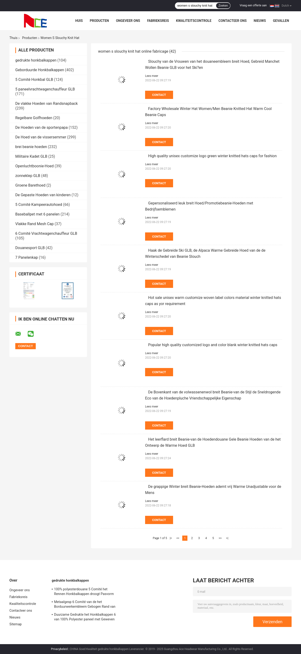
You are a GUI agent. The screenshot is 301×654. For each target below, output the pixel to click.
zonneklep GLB (27, 175)
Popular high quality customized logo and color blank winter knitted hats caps (212, 345)
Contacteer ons (232, 21)
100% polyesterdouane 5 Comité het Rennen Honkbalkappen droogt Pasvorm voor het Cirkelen (84, 592)
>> (220, 538)
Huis (79, 21)
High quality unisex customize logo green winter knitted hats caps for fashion (212, 156)
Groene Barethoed (30, 185)
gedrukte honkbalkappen (35, 60)
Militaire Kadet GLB (31, 156)
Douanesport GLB (30, 248)
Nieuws (260, 21)
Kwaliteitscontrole (193, 21)
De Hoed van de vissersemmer (40, 137)
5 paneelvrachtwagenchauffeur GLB (45, 89)
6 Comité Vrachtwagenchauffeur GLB (46, 233)
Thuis (13, 38)
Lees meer (151, 76)
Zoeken (223, 5)
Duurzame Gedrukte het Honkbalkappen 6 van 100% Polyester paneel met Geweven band (85, 618)
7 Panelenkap (26, 257)
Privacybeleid (59, 649)
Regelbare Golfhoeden (33, 118)
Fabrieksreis (158, 21)
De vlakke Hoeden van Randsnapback (46, 103)
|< (171, 538)
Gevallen (281, 21)
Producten (99, 21)
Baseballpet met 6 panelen (37, 214)
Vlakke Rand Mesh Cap (34, 224)
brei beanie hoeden (31, 147)
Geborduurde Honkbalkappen (39, 70)
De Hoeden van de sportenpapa (41, 127)
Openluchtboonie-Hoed (34, 166)
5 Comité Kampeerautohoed (38, 204)
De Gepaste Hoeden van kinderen (43, 195)
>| (227, 538)
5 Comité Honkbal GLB (34, 79)
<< (177, 538)
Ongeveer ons (128, 21)
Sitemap (15, 624)
